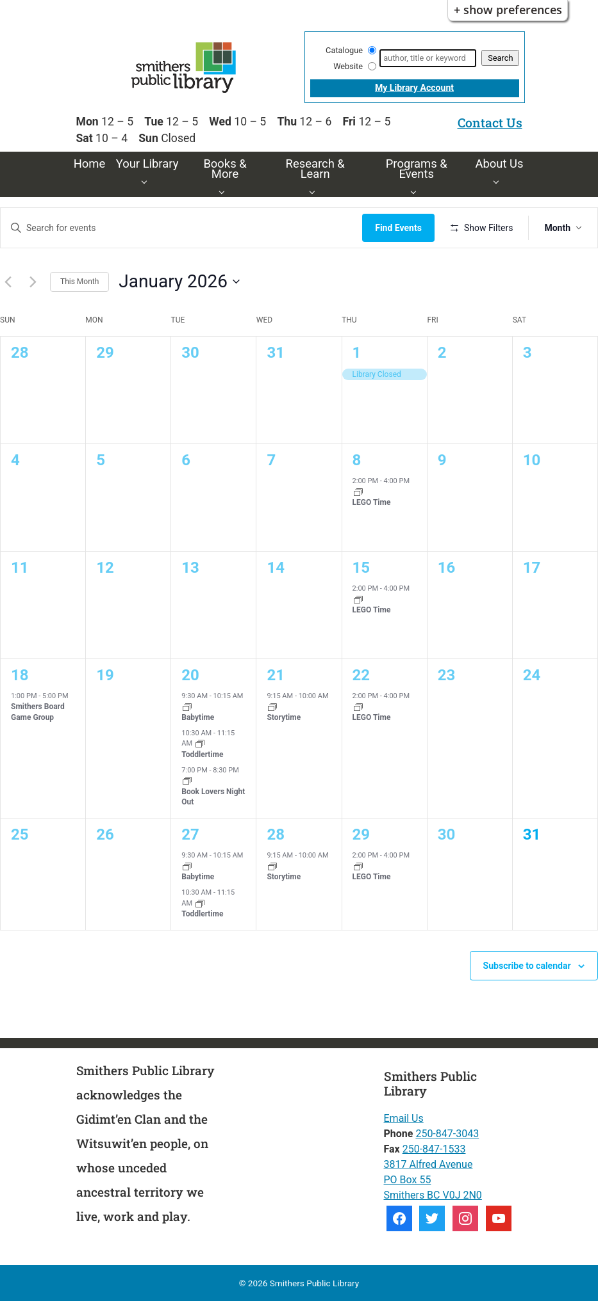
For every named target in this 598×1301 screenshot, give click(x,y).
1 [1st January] (357, 353)
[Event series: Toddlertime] (199, 743)
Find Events (398, 228)
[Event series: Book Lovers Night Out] (187, 780)
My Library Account (414, 88)
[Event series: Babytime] (187, 706)
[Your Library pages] (147, 181)
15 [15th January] (361, 568)
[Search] (427, 58)
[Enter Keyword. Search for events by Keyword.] (181, 228)
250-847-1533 (434, 1149)
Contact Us (490, 123)
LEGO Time (372, 502)
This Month (79, 281)
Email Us (404, 1118)
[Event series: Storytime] (272, 706)
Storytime (284, 717)
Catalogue (344, 50)
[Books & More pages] (224, 191)
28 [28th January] (276, 834)
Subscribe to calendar (527, 966)
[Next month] (32, 281)
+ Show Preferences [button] (508, 9)
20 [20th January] (190, 675)
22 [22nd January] (361, 675)
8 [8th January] (357, 460)
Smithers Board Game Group (38, 712)
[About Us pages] (499, 181)
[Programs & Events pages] (416, 191)
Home (90, 163)
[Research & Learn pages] (315, 191)
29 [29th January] (361, 834)
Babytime (197, 717)
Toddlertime (202, 754)
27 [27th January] (190, 834)
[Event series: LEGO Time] (358, 491)
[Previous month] (7, 281)
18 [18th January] (20, 675)
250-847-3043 (447, 1134)
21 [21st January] (276, 675)
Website (348, 66)
